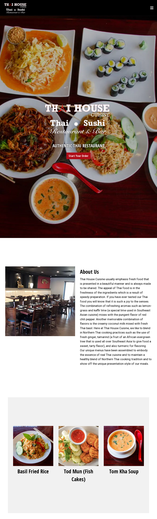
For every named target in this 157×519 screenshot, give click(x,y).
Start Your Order (78, 156)
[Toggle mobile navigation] (152, 8)
